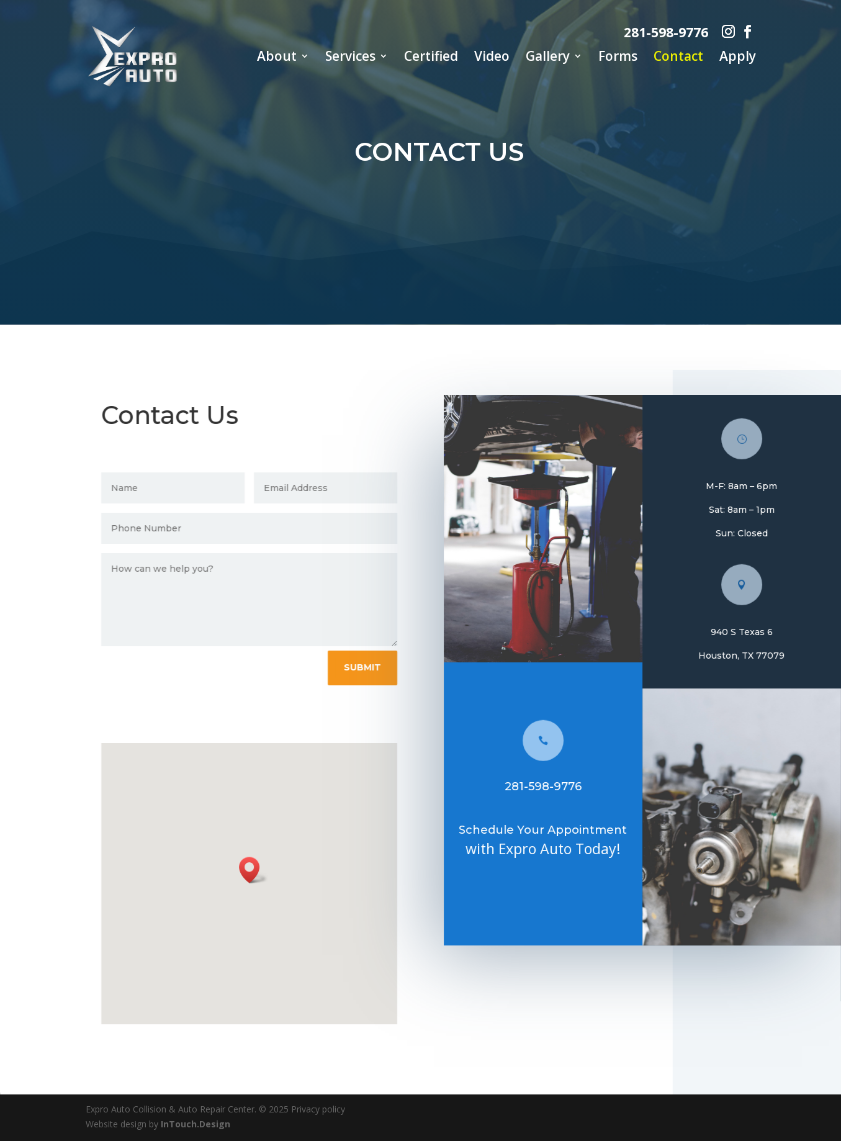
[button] (260, 870)
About (277, 58)
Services (350, 58)
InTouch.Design (195, 1124)
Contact (678, 58)
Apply (737, 58)
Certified (431, 58)
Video (492, 58)
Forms (617, 58)
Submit (368, 667)
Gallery (548, 58)
